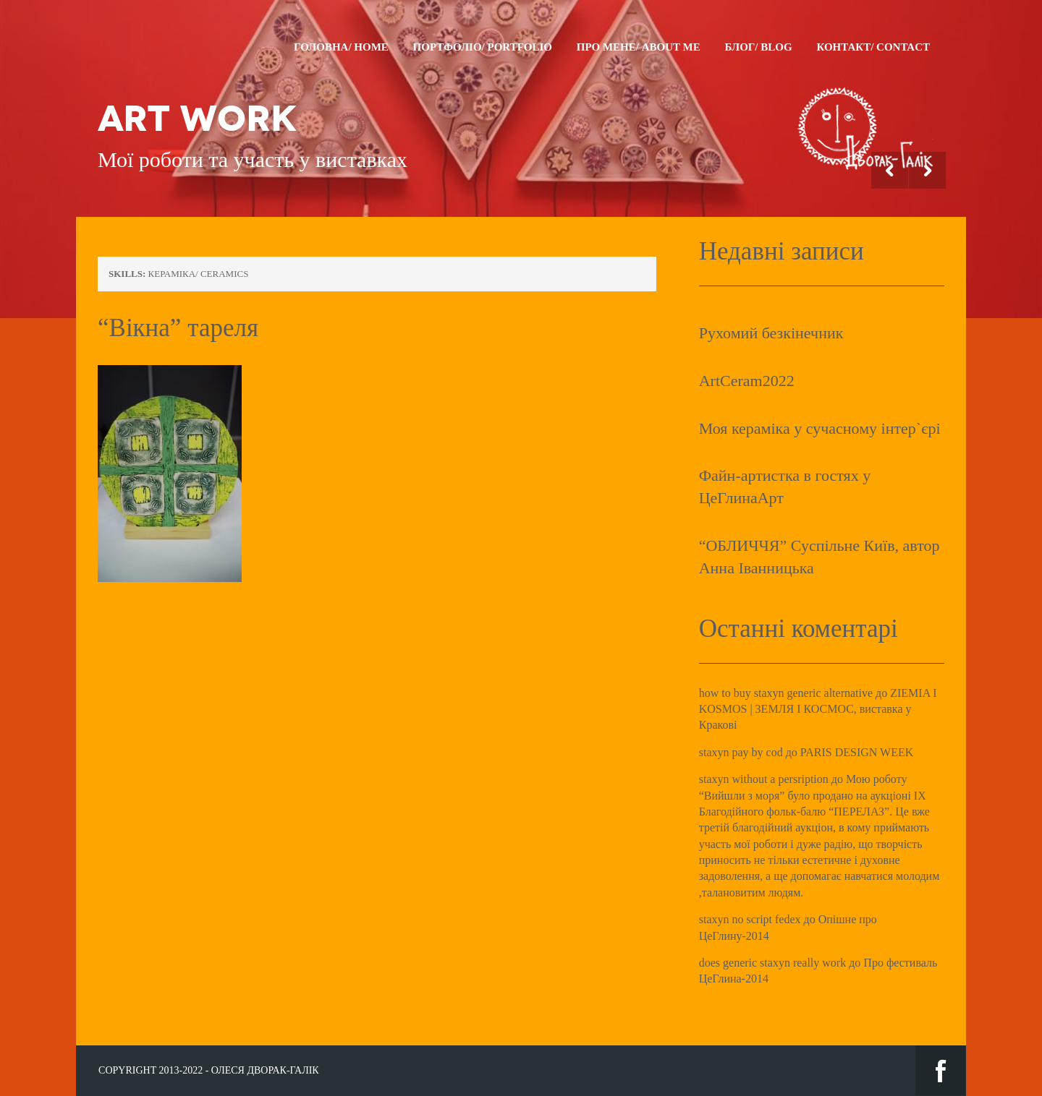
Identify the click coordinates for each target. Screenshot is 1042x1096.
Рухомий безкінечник (771, 333)
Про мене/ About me (638, 47)
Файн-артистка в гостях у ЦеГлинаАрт (785, 486)
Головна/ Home (341, 47)
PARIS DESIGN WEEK (856, 752)
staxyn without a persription (764, 779)
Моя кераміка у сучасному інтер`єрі (820, 428)
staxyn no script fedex (750, 919)
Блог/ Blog (758, 47)
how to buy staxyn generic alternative (786, 693)
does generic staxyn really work (772, 962)
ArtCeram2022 (747, 381)
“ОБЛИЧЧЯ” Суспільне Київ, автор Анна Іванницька (819, 556)
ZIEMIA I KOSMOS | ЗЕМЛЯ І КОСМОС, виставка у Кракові (818, 709)
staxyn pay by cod (741, 752)
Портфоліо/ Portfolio (482, 47)
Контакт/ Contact (873, 47)
